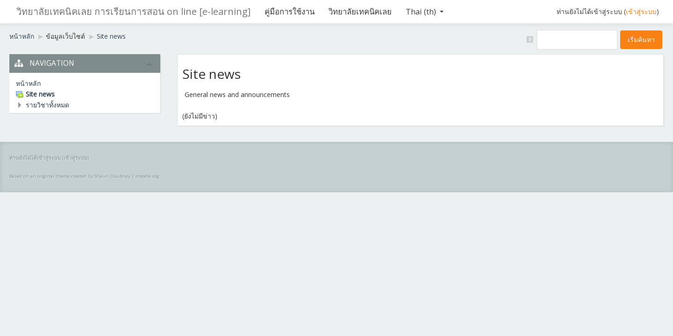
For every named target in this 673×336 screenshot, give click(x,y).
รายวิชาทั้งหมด (47, 104)
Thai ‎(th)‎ (425, 11)
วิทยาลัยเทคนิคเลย (360, 11)
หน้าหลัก (21, 36)
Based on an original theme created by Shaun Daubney (69, 176)
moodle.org (147, 176)
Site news (111, 36)
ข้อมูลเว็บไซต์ (65, 36)
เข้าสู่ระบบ (641, 11)
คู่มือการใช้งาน (290, 11)
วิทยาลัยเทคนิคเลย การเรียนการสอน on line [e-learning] (133, 11)
